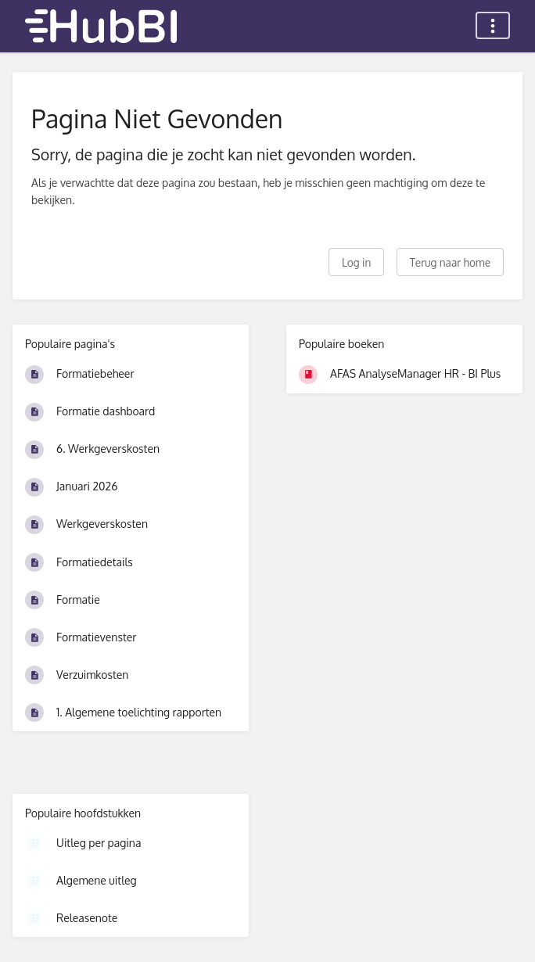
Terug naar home (450, 262)
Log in (356, 262)
